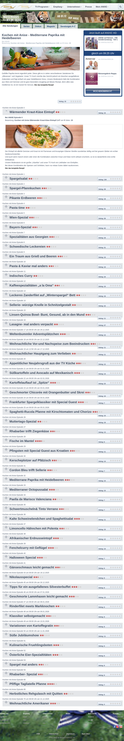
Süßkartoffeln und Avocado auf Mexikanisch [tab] (62, 373)
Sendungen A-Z (67, 26)
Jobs (44, 723)
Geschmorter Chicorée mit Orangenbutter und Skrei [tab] (62, 393)
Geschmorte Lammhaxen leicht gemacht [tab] (62, 597)
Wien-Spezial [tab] (62, 218)
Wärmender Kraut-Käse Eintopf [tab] (62, 112)
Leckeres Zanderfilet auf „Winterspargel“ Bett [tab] (62, 295)
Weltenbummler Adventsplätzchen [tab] (62, 334)
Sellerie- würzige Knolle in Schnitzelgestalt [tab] (62, 305)
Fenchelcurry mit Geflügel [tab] (62, 548)
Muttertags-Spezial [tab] (62, 422)
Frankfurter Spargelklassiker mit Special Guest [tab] (62, 402)
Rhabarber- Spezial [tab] (62, 674)
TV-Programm (42, 7)
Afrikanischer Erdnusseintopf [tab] (62, 538)
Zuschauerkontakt (118, 717)
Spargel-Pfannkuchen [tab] (62, 188)
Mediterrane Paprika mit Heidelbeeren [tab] (62, 480)
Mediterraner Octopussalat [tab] (62, 490)
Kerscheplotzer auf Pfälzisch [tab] (62, 461)
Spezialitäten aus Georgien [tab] (62, 237)
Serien (26, 26)
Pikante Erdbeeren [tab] (62, 198)
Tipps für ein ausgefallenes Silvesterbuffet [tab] (62, 587)
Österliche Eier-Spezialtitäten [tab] (62, 655)
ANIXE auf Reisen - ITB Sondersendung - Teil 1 (108, 39)
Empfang (58, 7)
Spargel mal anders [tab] (62, 665)
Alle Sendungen (10, 26)
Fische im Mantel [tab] (62, 441)
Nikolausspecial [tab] (62, 577)
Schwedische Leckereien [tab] (62, 247)
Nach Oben (86, 734)
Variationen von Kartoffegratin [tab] (62, 626)
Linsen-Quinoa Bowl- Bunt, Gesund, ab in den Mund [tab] (62, 315)
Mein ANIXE (102, 7)
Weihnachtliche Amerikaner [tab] (62, 704)
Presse (88, 7)
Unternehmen (74, 7)
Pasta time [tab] (62, 208)
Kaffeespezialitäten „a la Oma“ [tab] (62, 286)
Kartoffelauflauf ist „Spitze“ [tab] (62, 383)
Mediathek (91, 717)
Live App (90, 720)
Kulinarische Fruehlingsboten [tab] (62, 645)
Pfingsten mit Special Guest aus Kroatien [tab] (62, 451)
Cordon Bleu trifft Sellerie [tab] (62, 470)
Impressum (71, 734)
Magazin (51, 26)
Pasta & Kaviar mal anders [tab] (62, 266)
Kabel (24, 720)
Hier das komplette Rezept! (44, 85)
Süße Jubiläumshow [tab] (62, 635)
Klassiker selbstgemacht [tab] (62, 616)
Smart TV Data (70, 723)
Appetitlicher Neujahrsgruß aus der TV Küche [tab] (62, 363)
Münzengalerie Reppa (107, 73)
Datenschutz (53, 734)
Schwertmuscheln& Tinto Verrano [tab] (62, 509)
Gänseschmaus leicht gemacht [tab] (62, 567)
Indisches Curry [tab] (62, 276)
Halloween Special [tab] (62, 558)
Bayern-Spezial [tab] (62, 227)
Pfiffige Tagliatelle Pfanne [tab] (62, 684)
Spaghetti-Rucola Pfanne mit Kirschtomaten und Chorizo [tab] (62, 412)
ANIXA (90, 723)
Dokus (38, 26)
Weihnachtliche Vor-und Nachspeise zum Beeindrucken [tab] (62, 344)
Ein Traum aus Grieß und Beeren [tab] (62, 256)
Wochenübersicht (5, 723)
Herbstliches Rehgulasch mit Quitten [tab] (62, 694)
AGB (38, 734)
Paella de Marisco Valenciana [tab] (62, 499)
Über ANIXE (3, 717)
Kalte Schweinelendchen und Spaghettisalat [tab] (62, 519)
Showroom (69, 717)
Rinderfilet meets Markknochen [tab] (62, 606)
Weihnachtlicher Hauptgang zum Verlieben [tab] (62, 354)
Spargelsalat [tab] (62, 179)
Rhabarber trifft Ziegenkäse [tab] (62, 431)
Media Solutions (70, 720)
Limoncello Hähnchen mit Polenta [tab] (62, 529)
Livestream (26, 723)
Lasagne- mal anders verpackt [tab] (62, 324)
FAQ (114, 720)
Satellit (25, 717)
